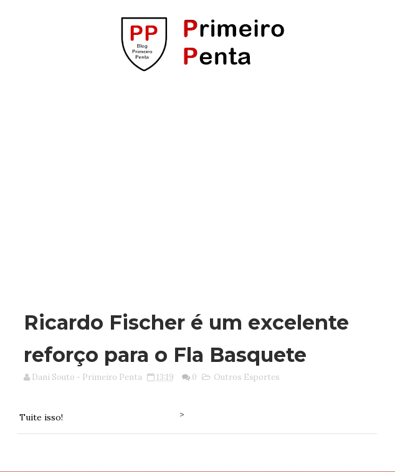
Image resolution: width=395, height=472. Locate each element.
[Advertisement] (201, 185)
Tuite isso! (41, 417)
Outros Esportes (247, 377)
